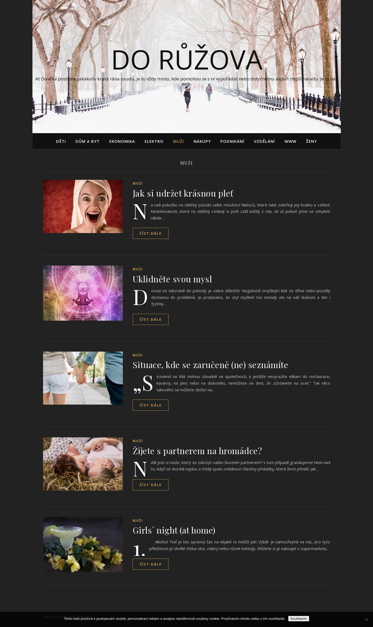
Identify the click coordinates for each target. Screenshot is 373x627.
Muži (178, 141)
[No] (366, 619)
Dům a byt (88, 141)
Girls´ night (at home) (174, 530)
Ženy (311, 141)
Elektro (154, 141)
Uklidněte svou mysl (172, 278)
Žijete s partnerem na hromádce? (197, 450)
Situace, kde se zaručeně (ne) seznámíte (210, 364)
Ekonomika (122, 141)
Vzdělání (264, 141)
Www (290, 141)
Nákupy (202, 141)
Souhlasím (298, 619)
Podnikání (232, 141)
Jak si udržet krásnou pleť (183, 193)
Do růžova (186, 59)
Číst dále (151, 233)
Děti (61, 141)
